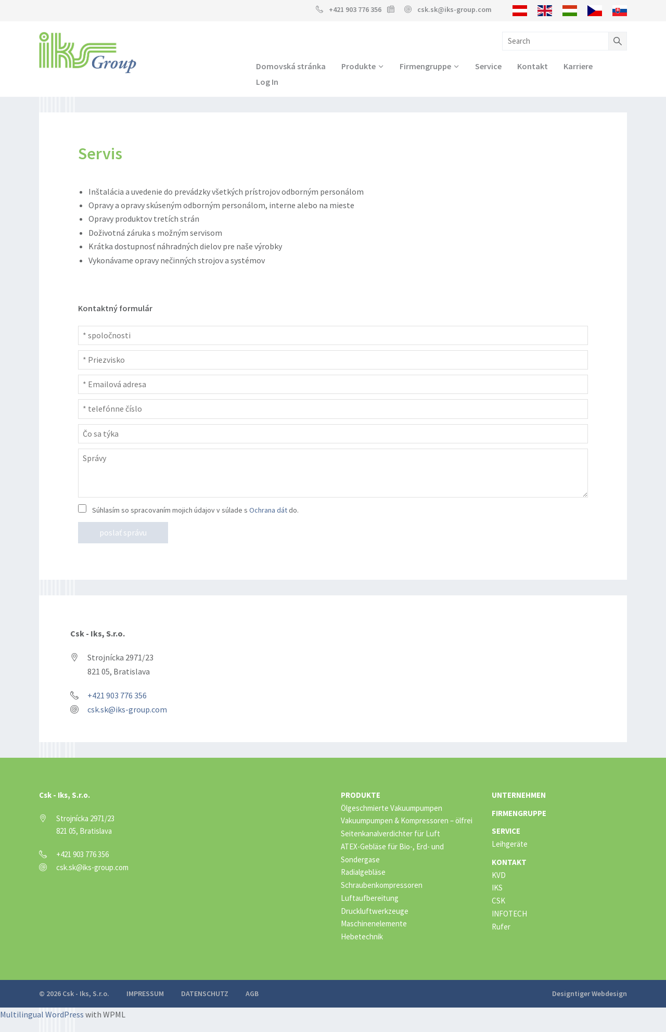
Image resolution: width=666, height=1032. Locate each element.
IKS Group (87, 52)
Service (488, 66)
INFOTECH (509, 914)
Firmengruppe (425, 66)
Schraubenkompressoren (381, 885)
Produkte (358, 66)
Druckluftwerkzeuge (374, 911)
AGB (252, 994)
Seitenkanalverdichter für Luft (390, 834)
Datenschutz (204, 994)
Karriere (578, 66)
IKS (497, 888)
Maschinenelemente (374, 924)
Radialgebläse (363, 872)
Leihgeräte (510, 844)
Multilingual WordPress (42, 1015)
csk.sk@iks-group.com (454, 9)
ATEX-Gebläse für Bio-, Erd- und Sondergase (392, 853)
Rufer (501, 927)
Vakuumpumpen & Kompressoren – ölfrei (406, 821)
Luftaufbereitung (370, 898)
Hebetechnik (362, 937)
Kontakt (532, 66)
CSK (498, 901)
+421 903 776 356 (355, 9)
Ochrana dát (268, 510)
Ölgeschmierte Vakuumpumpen (391, 808)
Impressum (145, 994)
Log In (267, 82)
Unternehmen (519, 795)
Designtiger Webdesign (589, 994)
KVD (499, 875)
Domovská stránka (291, 66)
